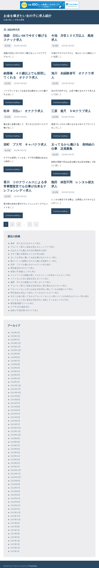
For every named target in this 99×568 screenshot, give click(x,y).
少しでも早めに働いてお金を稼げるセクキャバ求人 (34, 254)
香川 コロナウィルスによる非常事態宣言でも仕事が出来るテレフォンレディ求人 (25, 183)
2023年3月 (15, 456)
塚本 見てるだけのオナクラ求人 (26, 240)
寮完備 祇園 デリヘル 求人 (22, 300)
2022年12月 (16, 467)
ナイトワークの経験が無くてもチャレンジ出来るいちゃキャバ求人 (41, 272)
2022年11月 (16, 470)
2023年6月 (15, 446)
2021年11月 (15, 513)
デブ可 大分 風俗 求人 (20, 304)
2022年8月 (15, 481)
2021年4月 (15, 537)
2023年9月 (15, 435)
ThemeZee (32, 563)
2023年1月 (15, 463)
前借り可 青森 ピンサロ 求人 (23, 268)
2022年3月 (15, 499)
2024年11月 (16, 386)
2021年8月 (15, 523)
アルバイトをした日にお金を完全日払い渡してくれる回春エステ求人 (42, 286)
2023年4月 (15, 453)
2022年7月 (15, 484)
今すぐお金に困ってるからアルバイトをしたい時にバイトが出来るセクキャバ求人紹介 (50, 293)
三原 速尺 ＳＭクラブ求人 (69, 109)
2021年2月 (15, 544)
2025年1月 (15, 379)
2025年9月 (15, 350)
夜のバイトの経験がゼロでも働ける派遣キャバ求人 (34, 258)
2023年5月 (15, 449)
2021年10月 (16, 516)
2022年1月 (15, 506)
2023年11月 (15, 428)
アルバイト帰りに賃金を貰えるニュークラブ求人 (33, 244)
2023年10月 (16, 432)
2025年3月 (15, 372)
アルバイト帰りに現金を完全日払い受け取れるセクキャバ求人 (39, 282)
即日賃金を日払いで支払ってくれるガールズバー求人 (35, 289)
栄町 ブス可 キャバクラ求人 (23, 142)
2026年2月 (15, 333)
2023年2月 (15, 460)
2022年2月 (15, 502)
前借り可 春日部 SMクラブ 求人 (24, 307)
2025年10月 (16, 347)
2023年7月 (15, 442)
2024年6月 (15, 403)
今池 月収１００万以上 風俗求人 (73, 35)
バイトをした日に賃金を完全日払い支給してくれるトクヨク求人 (40, 296)
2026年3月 (15, 329)
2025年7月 (15, 357)
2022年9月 (15, 477)
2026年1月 (15, 336)
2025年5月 (15, 365)
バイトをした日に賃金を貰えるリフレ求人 (30, 275)
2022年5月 (15, 492)
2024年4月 (15, 410)
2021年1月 (15, 548)
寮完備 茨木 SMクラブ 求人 (22, 265)
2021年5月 (15, 534)
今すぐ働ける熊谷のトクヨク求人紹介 (28, 251)
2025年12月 (16, 340)
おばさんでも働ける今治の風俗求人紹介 (29, 247)
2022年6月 (15, 488)
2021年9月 (15, 520)
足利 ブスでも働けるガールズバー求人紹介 (31, 261)
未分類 (7, 45)
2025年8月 (15, 354)
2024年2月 (15, 417)
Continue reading (12, 64)
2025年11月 (15, 343)
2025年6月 (15, 361)
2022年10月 (16, 474)
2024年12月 (16, 382)
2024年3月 (15, 414)
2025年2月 (15, 375)
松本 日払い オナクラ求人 (22, 109)
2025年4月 (15, 368)
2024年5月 (15, 407)
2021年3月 (15, 541)
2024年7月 (15, 400)
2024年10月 (16, 389)
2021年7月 (15, 527)
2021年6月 (15, 530)
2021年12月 (16, 509)
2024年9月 (15, 393)
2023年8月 (15, 439)
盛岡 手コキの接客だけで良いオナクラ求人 (31, 279)
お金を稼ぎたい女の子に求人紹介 (30, 15)
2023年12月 (16, 424)
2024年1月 (15, 421)
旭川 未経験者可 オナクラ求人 (72, 72)
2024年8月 (15, 396)
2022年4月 (15, 495)
